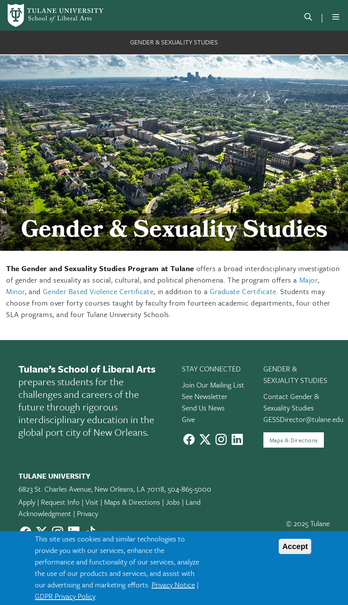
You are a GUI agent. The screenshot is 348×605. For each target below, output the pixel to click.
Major (308, 280)
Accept (295, 546)
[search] (308, 18)
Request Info (60, 502)
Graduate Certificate (243, 291)
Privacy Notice (173, 584)
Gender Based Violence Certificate (98, 291)
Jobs (173, 502)
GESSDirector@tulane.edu (303, 419)
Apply (26, 502)
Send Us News (203, 407)
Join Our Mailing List (213, 384)
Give (188, 419)
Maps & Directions (294, 440)
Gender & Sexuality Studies (174, 42)
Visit (91, 502)
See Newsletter (204, 396)
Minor (15, 291)
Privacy (87, 513)
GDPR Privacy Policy (65, 596)
